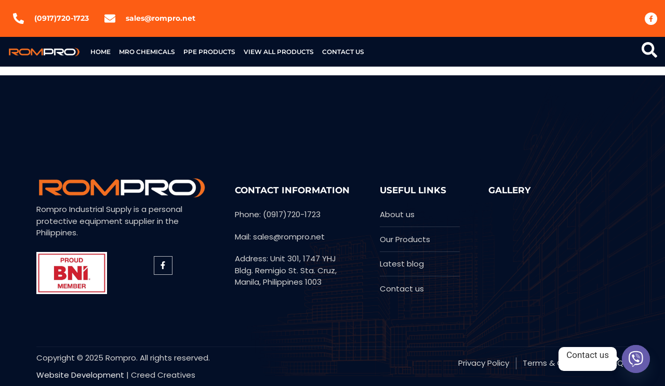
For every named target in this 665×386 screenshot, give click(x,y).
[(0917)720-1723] (18, 18)
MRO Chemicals (147, 52)
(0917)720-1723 (61, 18)
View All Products (279, 52)
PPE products (209, 52)
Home (100, 52)
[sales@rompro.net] (110, 18)
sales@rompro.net (160, 18)
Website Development (80, 374)
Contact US (343, 52)
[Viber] (636, 359)
